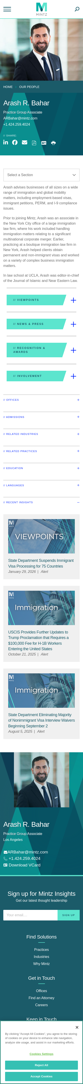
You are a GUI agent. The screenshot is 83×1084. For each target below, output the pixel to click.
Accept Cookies (41, 1076)
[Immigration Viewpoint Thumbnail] (41, 608)
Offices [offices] (41, 991)
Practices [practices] (41, 950)
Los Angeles (13, 840)
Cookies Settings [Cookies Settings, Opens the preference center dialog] (42, 1054)
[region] (41, 1052)
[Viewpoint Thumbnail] (41, 536)
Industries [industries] (41, 957)
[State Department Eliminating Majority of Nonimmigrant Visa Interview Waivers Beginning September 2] (41, 720)
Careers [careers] (41, 1005)
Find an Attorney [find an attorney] (41, 998)
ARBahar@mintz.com (20, 118)
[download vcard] (22, 865)
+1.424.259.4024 (24, 858)
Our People (29, 87)
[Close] (77, 1027)
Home (8, 87)
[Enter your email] (41, 915)
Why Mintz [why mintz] (41, 964)
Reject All (41, 1065)
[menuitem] (9, 86)
